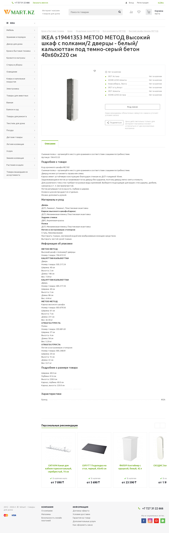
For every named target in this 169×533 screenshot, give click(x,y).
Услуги (9, 151)
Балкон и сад (12, 109)
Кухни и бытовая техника (18, 51)
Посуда (9, 130)
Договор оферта (81, 511)
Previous (157, 425)
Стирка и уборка (14, 65)
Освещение (11, 72)
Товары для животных (17, 95)
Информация (80, 507)
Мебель (10, 30)
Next (162, 425)
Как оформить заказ (83, 525)
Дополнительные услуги (84, 521)
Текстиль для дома (15, 123)
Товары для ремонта (16, 116)
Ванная (9, 102)
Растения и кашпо (14, 165)
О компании (47, 511)
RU (162, 3)
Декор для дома (14, 44)
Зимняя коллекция (15, 158)
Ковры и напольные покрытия (15, 80)
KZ (159, 3)
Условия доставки (81, 514)
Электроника (12, 89)
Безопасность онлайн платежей (51, 519)
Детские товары (14, 137)
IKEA (12, 23)
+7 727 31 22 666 (22, 3)
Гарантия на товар (81, 518)
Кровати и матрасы (15, 58)
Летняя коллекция (15, 144)
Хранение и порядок (16, 37)
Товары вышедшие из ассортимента (17, 173)
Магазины (46, 514)
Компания (47, 507)
